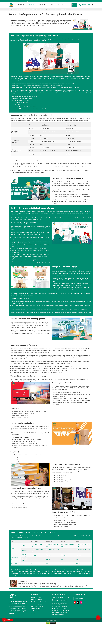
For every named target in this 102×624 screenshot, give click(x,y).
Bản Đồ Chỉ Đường (35, 610)
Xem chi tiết (15, 132)
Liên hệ (98, 617)
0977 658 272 (55, 606)
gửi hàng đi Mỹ (51, 90)
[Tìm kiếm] (92, 5)
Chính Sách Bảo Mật (36, 597)
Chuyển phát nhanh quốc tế (18, 20)
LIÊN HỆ (52, 5)
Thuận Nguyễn (22, 581)
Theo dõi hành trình (17, 100)
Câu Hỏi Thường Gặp (36, 608)
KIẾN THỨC (42, 5)
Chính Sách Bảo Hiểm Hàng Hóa (39, 601)
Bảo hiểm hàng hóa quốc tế (18, 439)
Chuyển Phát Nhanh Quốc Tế (23, 9)
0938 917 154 (63, 606)
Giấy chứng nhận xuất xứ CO (19, 250)
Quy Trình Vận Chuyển (36, 604)
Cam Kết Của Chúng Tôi (37, 606)
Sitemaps (33, 613)
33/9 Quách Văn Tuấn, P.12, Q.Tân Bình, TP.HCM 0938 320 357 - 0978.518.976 (60, 599)
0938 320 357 (86, 5)
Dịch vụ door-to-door (17, 96)
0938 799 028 (63, 612)
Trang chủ (11, 9)
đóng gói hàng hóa (39, 22)
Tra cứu (74, 4)
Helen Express (67, 20)
